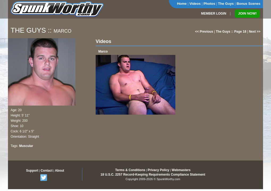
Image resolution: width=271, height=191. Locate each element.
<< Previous (204, 31)
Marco (103, 51)
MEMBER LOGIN (213, 13)
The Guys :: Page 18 (231, 31)
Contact (47, 170)
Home (182, 4)
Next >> (254, 31)
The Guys (226, 4)
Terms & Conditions (130, 170)
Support (32, 170)
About (59, 170)
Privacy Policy (158, 170)
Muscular (26, 146)
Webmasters (181, 170)
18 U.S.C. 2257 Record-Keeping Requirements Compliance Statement (152, 174)
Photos (209, 4)
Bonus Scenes (248, 4)
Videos (195, 4)
